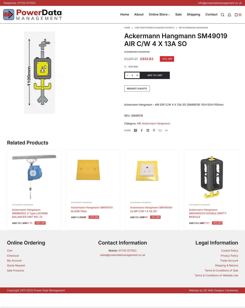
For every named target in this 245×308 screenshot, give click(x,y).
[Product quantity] (132, 75)
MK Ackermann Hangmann (193, 27)
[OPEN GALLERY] (65, 80)
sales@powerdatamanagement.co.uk (122, 255)
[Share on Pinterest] (154, 130)
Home (127, 27)
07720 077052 (128, 250)
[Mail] (160, 130)
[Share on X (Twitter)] (135, 130)
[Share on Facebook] (141, 130)
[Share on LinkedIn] (147, 130)
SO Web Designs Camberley (220, 290)
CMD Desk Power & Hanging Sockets (154, 27)
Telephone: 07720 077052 (19, 3)
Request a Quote (137, 88)
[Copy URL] (166, 130)
